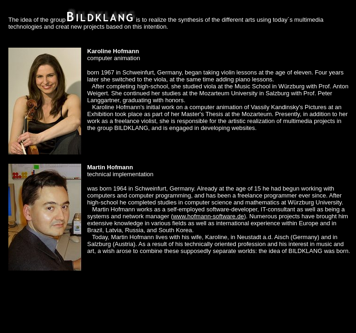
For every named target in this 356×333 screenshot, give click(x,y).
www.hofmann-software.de (208, 216)
